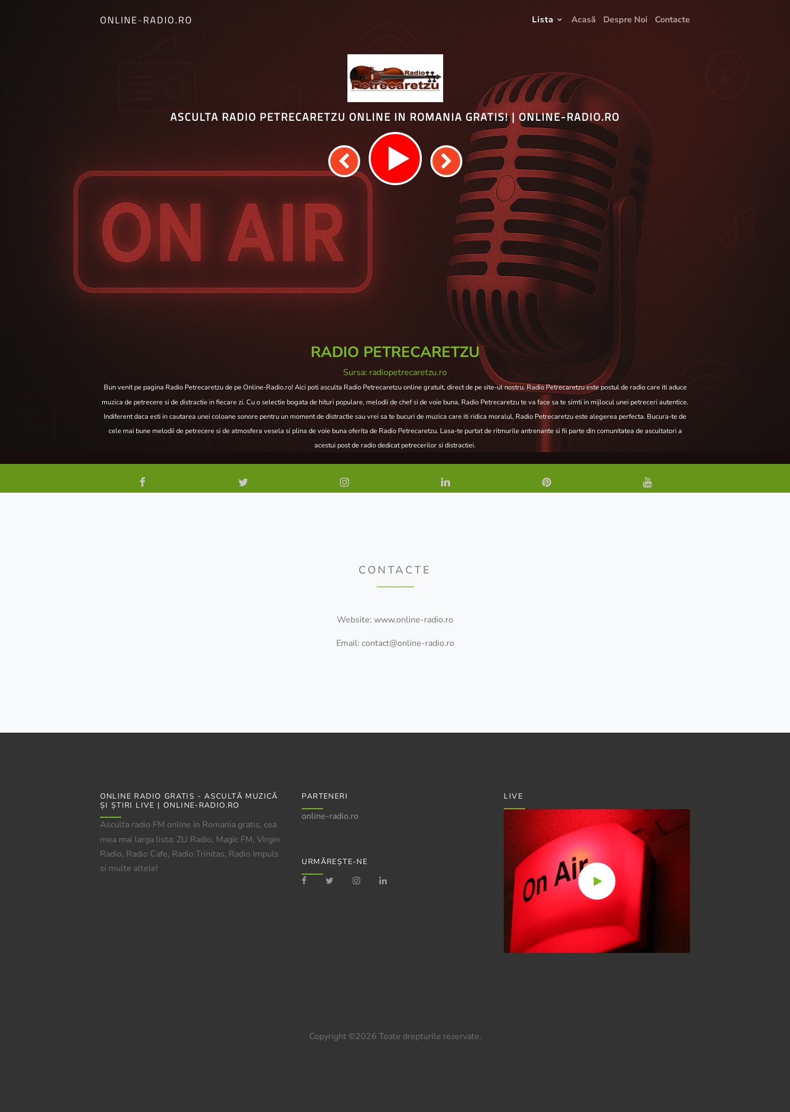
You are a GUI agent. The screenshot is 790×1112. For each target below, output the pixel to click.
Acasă (583, 20)
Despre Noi (625, 20)
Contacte (672, 20)
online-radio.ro (330, 816)
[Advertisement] (395, 264)
